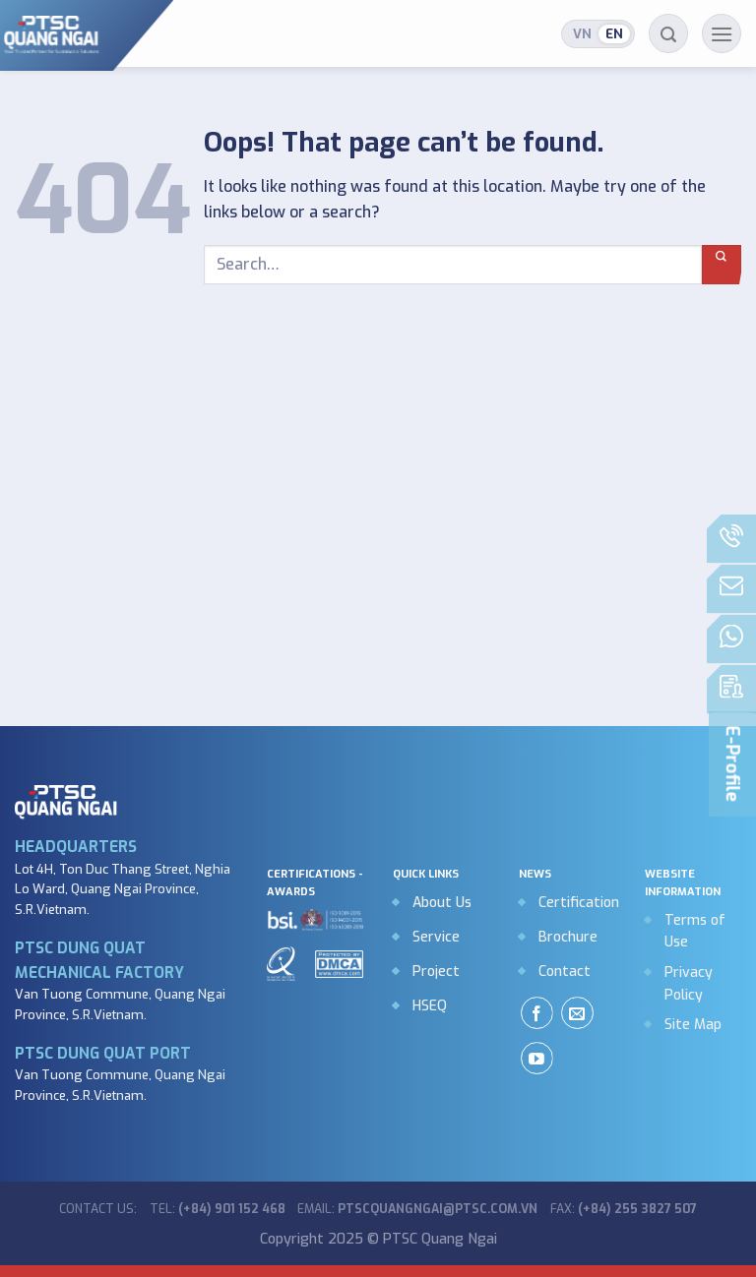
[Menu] (721, 33)
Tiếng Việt (582, 34)
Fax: (623, 1209)
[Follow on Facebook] (537, 1013)
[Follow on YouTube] (537, 1058)
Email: (417, 1209)
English (614, 34)
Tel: (217, 1209)
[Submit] (721, 264)
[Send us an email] (577, 1013)
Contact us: (98, 1209)
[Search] (668, 33)
